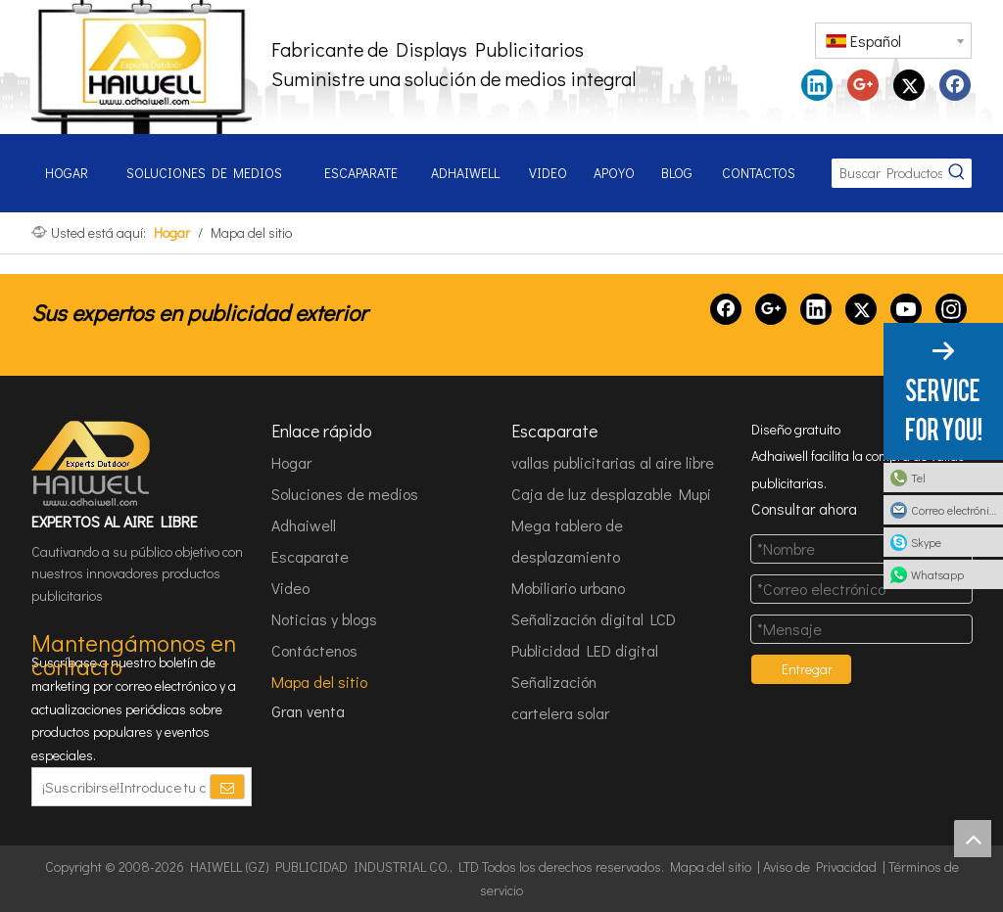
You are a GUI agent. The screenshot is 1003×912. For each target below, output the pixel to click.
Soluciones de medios (344, 493)
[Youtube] (906, 309)
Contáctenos (314, 650)
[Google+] (771, 309)
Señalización (554, 681)
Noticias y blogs (324, 619)
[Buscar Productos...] (887, 173)
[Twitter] (861, 309)
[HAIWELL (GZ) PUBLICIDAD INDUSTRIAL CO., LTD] (92, 464)
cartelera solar (560, 713)
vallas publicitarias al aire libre (612, 462)
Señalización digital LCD (593, 619)
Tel (918, 477)
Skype (926, 542)
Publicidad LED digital (584, 650)
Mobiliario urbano (568, 587)
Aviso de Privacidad (820, 866)
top (972, 838)
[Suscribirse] (227, 786)
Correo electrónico (955, 510)
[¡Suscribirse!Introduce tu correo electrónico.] (120, 786)
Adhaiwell (303, 525)
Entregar (807, 669)
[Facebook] (725, 309)
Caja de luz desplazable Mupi (611, 493)
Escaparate (310, 556)
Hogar (291, 462)
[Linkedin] (816, 309)
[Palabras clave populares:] (957, 173)
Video (290, 587)
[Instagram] (951, 309)
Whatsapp (937, 574)
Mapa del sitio (319, 681)
